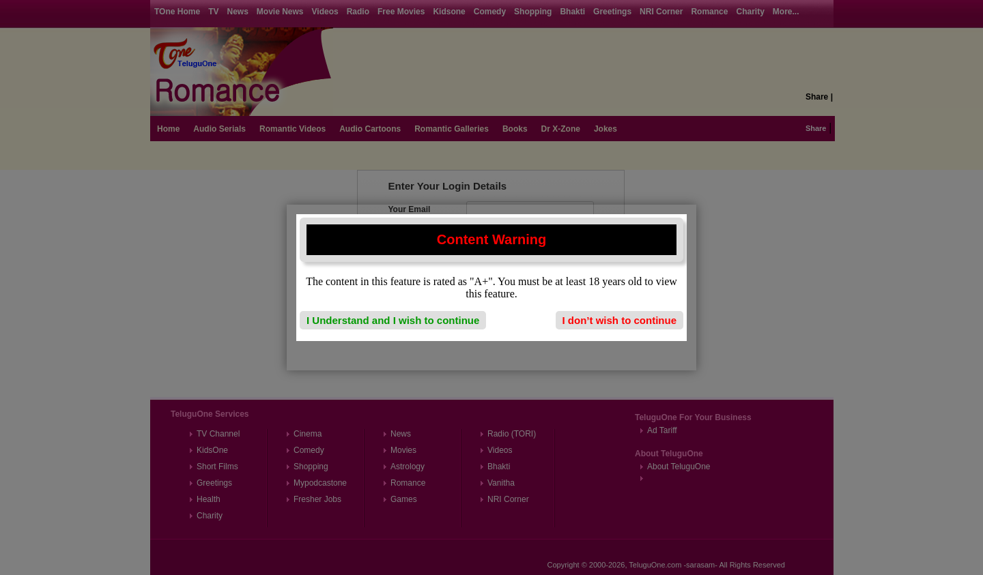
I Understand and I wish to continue (393, 320)
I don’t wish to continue (619, 320)
